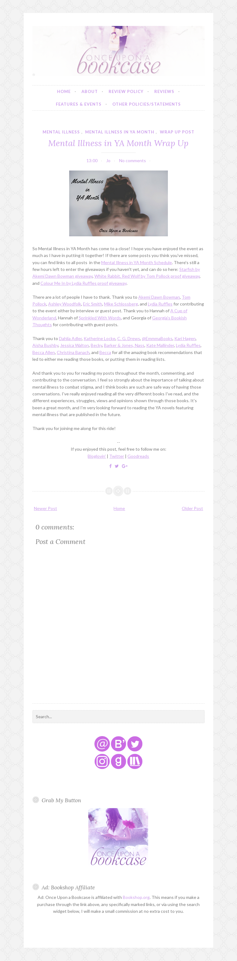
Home (64, 91)
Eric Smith (92, 303)
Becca (105, 352)
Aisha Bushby (45, 345)
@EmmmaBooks (157, 338)
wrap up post (177, 131)
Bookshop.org (136, 897)
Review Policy (126, 91)
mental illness (61, 131)
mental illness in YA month (119, 131)
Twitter (116, 456)
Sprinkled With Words (100, 317)
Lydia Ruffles (160, 303)
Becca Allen (43, 352)
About (89, 91)
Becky (96, 345)
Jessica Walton (74, 345)
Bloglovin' (97, 456)
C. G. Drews (128, 338)
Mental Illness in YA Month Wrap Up (118, 142)
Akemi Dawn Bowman (159, 297)
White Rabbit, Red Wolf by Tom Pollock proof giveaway (147, 276)
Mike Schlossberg (121, 303)
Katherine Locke (99, 338)
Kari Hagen (185, 338)
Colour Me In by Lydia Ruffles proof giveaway (83, 283)
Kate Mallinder (160, 345)
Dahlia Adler (70, 338)
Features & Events (79, 104)
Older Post (192, 508)
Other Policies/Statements (146, 104)
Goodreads (138, 456)
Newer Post (45, 508)
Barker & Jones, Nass (124, 345)
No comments (132, 160)
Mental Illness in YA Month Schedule (136, 262)
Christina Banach (73, 352)
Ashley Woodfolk (64, 303)
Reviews (164, 91)
